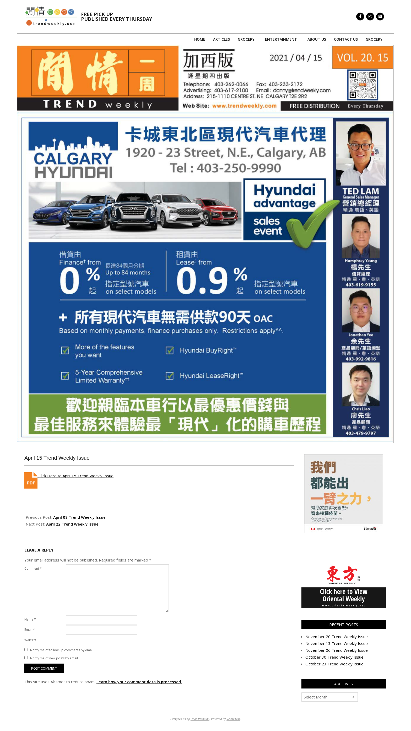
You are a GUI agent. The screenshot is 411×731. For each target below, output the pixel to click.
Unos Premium (200, 719)
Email (29, 629)
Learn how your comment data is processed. (139, 681)
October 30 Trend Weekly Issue (334, 657)
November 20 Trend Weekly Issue (336, 636)
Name (30, 619)
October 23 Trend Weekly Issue (334, 663)
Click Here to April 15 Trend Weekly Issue (75, 475)
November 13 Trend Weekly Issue (336, 643)
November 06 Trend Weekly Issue (336, 650)
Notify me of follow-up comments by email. (62, 650)
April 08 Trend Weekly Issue (79, 517)
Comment (33, 568)
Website (30, 640)
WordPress (233, 719)
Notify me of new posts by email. (54, 658)
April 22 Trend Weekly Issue (72, 524)
